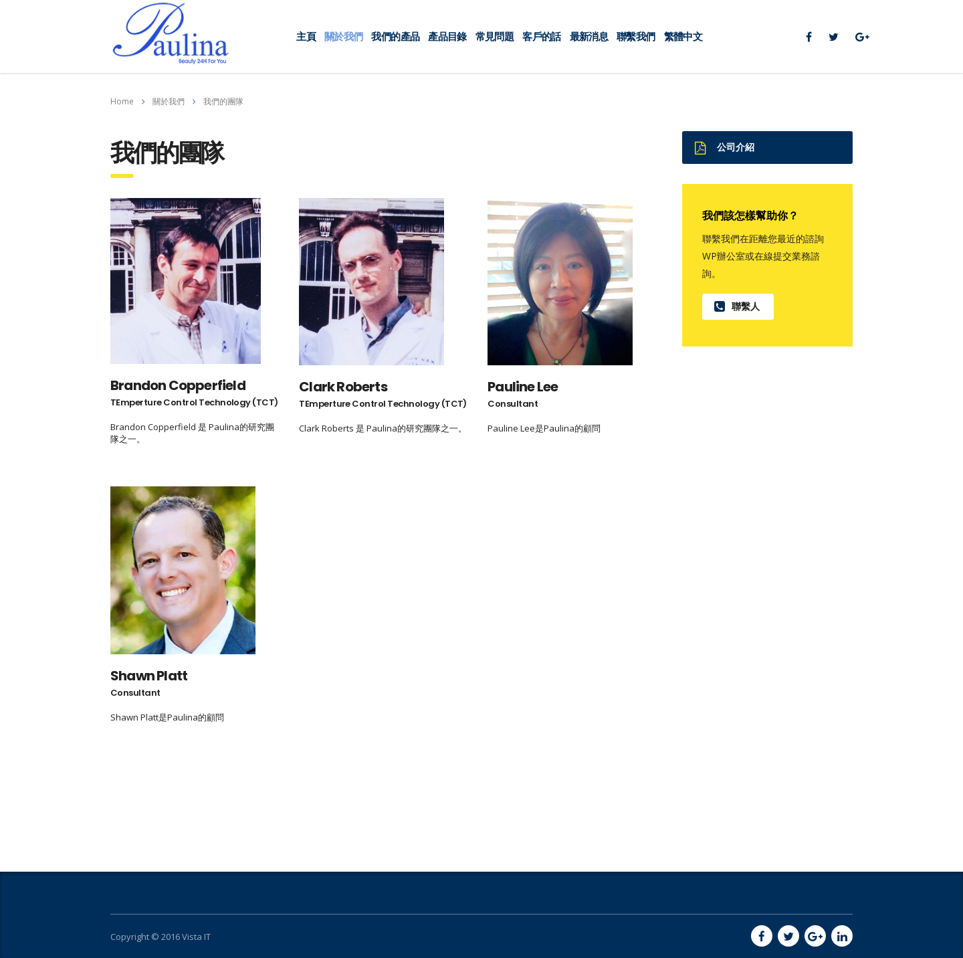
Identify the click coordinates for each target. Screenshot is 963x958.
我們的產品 (395, 36)
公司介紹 (724, 147)
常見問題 (494, 36)
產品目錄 (447, 36)
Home (122, 101)
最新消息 (589, 36)
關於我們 (343, 36)
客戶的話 (541, 36)
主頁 (306, 36)
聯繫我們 (636, 36)
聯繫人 (737, 306)
